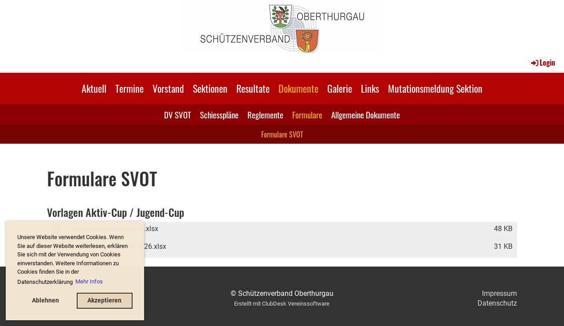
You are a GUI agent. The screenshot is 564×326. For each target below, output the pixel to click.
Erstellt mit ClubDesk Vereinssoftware (281, 303)
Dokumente (298, 88)
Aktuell (94, 88)
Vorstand (168, 88)
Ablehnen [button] (45, 300)
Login (542, 62)
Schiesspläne (219, 114)
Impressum (499, 293)
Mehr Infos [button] (89, 281)
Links (370, 88)
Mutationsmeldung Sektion (435, 88)
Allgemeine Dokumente (365, 114)
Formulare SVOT (282, 134)
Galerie (339, 88)
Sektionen (210, 88)
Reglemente (265, 114)
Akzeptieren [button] (104, 300)
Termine (129, 88)
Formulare (307, 114)
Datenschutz (497, 303)
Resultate (253, 88)
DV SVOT (177, 114)
